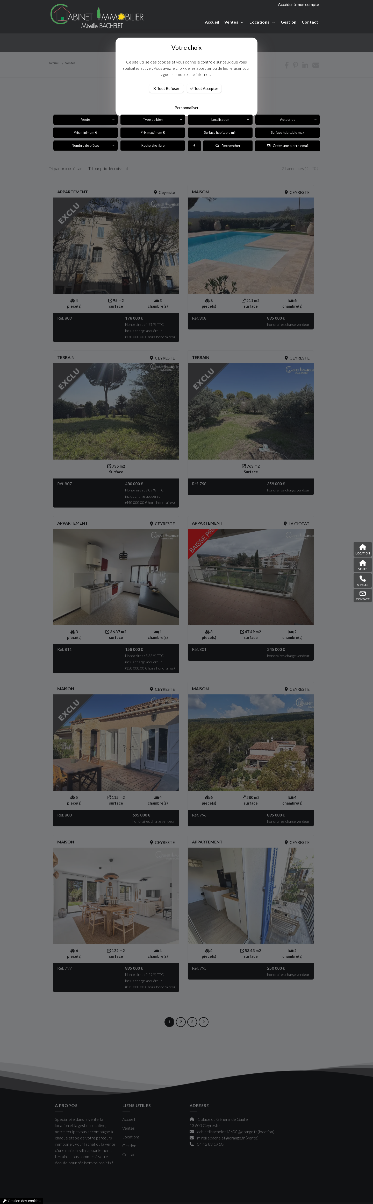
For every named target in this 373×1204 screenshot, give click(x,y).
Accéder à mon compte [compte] (298, 4)
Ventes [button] (231, 21)
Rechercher (228, 145)
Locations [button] (259, 21)
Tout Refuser (166, 88)
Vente (85, 119)
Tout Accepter (204, 88)
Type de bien (153, 119)
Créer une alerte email (288, 145)
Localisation (220, 119)
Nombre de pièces (85, 145)
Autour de (287, 119)
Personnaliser (187, 107)
